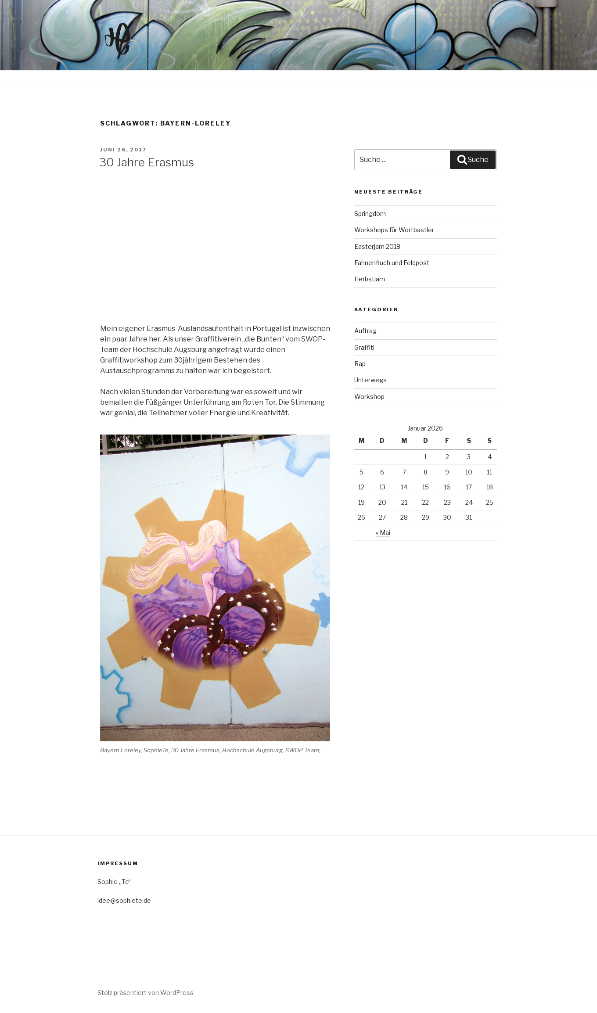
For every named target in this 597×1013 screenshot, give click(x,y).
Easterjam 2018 (377, 246)
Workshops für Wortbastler (394, 229)
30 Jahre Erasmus (146, 162)
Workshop (369, 396)
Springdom (370, 213)
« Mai (383, 532)
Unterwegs (370, 380)
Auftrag (365, 330)
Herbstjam (369, 279)
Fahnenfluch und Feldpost (391, 262)
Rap (360, 363)
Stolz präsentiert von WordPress (145, 992)
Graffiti (364, 347)
